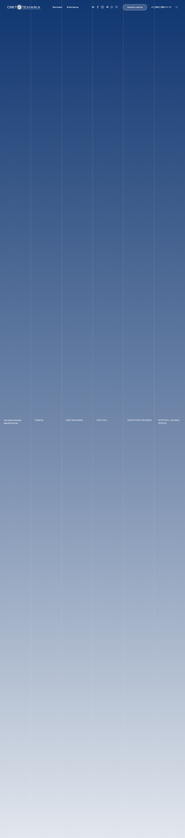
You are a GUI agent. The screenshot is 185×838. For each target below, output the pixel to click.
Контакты (72, 7)
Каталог (57, 7)
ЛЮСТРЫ (102, 420)
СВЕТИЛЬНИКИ (74, 420)
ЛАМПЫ (39, 420)
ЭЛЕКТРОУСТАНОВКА (139, 420)
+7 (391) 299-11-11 (161, 7)
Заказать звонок (135, 7)
